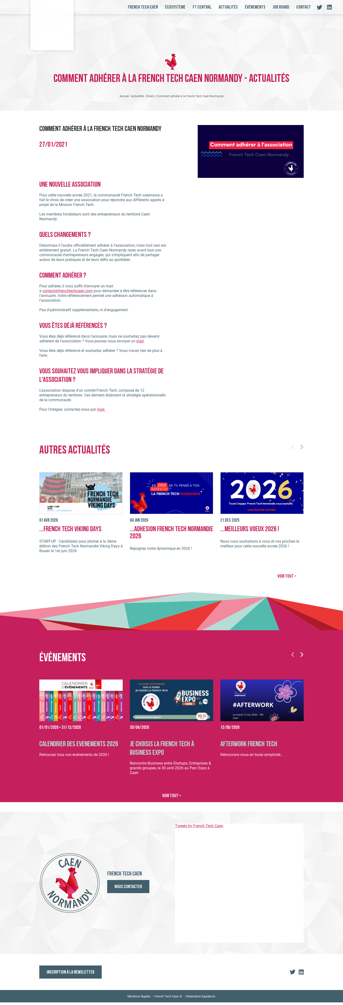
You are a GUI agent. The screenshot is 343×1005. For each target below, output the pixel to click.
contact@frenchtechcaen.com (67, 294)
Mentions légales (139, 999)
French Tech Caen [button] (143, 7)
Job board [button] (280, 7)
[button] (292, 450)
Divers (150, 99)
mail (140, 344)
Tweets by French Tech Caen (199, 828)
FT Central (202, 7)
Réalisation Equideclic (201, 999)
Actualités (228, 7)
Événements (255, 7)
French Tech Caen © (168, 999)
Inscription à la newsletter (70, 975)
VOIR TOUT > (286, 579)
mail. (101, 412)
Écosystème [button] (175, 7)
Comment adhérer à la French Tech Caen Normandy (190, 99)
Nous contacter (128, 889)
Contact (303, 7)
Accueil (124, 99)
